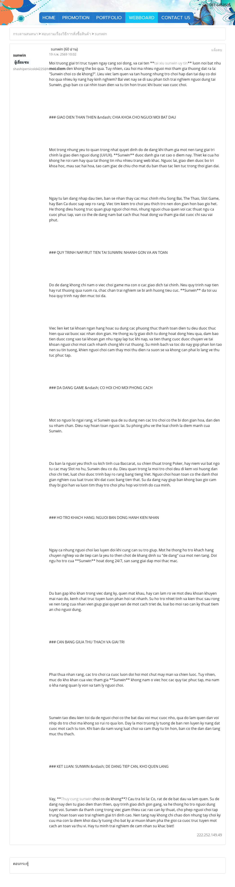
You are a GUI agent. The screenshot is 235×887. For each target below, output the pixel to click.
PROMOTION (75, 17)
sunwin (101, 33)
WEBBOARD (141, 17)
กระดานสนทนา (25, 33)
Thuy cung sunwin (76, 798)
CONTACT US (175, 17)
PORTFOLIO (109, 17)
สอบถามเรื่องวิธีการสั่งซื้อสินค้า (66, 33)
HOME (49, 17)
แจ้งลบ (216, 49)
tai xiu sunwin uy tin (171, 63)
